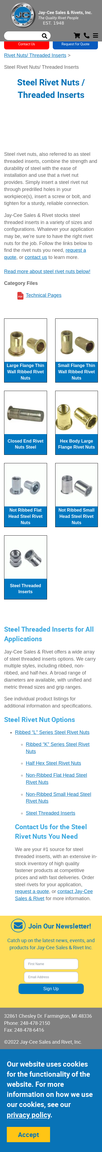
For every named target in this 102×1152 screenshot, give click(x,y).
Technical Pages (43, 295)
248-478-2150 (35, 1023)
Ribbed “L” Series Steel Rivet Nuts (52, 732)
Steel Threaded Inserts (50, 813)
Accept (28, 1134)
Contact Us (26, 43)
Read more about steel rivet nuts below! (47, 271)
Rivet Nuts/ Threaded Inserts (35, 55)
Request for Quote (75, 43)
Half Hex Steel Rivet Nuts (53, 763)
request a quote (32, 891)
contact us (36, 257)
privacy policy (28, 1115)
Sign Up (51, 988)
